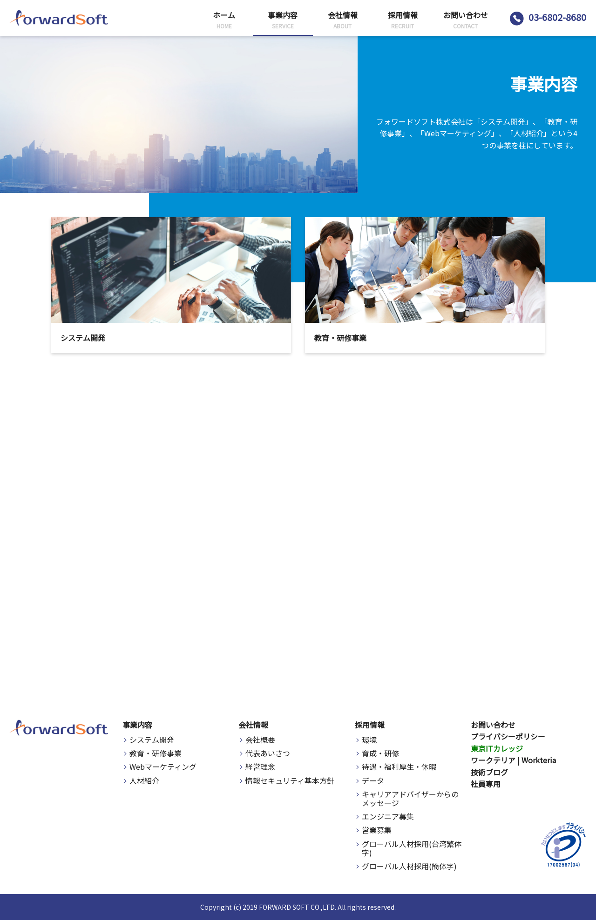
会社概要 (260, 739)
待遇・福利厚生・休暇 (399, 766)
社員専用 (486, 783)
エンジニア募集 (388, 816)
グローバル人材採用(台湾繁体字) (411, 848)
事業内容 (137, 724)
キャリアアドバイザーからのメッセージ (410, 798)
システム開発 (151, 739)
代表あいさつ (267, 753)
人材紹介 (144, 780)
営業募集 (377, 830)
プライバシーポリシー (508, 736)
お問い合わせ (493, 724)
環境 (369, 739)
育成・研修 (380, 753)
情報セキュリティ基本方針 (289, 780)
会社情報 (253, 724)
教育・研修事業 (155, 753)
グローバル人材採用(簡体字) (409, 866)
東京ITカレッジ (497, 748)
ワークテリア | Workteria (513, 760)
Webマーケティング (162, 766)
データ (373, 780)
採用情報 (370, 724)
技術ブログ (489, 772)
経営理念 (260, 766)
